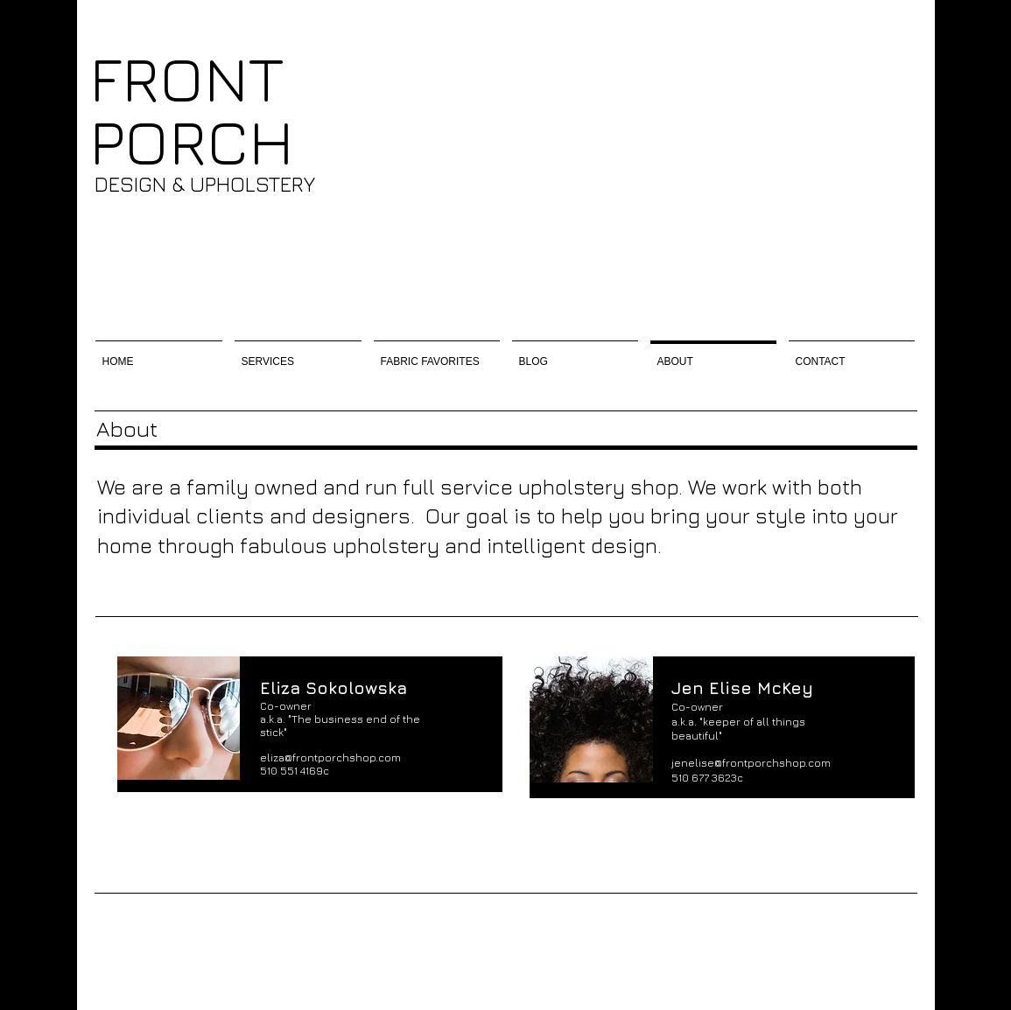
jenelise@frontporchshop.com (751, 762)
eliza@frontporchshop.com (330, 757)
